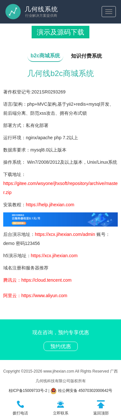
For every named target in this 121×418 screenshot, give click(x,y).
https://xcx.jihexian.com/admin (65, 234)
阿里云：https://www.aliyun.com (35, 295)
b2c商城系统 (45, 55)
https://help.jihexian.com (50, 204)
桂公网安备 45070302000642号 (81, 390)
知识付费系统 (86, 56)
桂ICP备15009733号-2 (28, 390)
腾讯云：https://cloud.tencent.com (37, 280)
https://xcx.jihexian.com (54, 255)
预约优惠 (60, 346)
